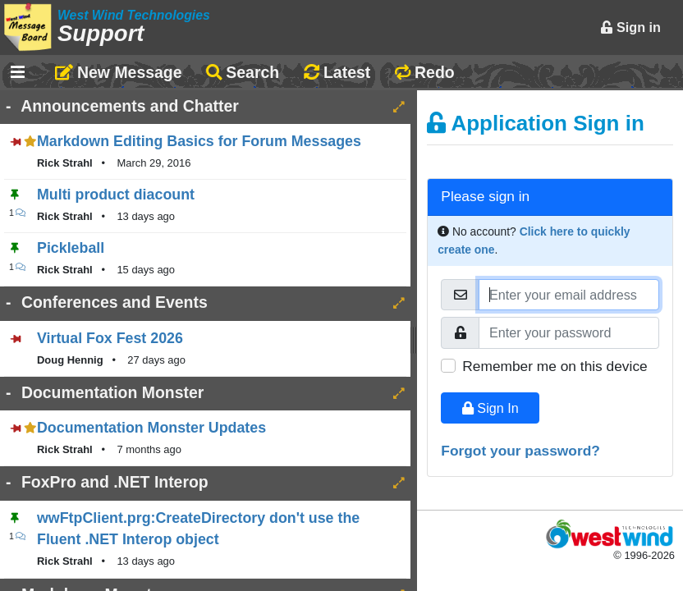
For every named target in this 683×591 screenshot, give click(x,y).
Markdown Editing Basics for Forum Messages (199, 141)
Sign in (630, 27)
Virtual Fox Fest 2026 (110, 338)
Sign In (490, 408)
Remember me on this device (554, 366)
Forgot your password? (520, 450)
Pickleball (70, 248)
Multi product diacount (116, 194)
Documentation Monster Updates (151, 427)
